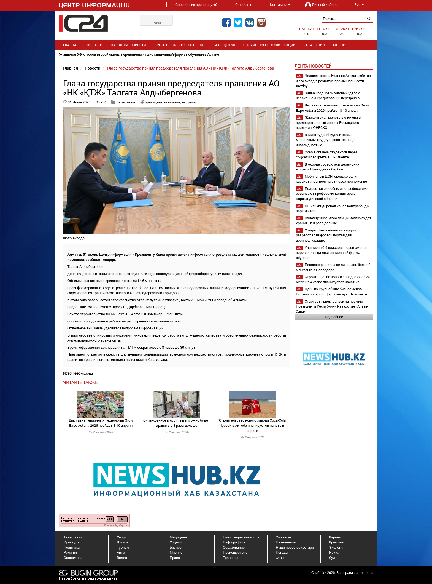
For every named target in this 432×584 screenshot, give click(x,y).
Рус (359, 4)
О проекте (243, 4)
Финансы (283, 537)
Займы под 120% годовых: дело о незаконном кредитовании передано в (328, 95)
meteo (157, 23)
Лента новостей (313, 66)
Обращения (314, 45)
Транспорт (231, 557)
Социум (176, 542)
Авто (121, 552)
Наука (334, 552)
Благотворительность (241, 537)
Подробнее (334, 316)
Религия (70, 552)
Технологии (73, 537)
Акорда (87, 373)
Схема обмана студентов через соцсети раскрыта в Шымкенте (327, 155)
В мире (122, 542)
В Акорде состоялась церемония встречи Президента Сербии (327, 167)
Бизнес (176, 547)
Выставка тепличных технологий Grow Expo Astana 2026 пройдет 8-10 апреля (101, 423)
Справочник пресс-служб (196, 4)
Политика (72, 547)
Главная (71, 45)
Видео (122, 557)
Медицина (178, 537)
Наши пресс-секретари (295, 547)
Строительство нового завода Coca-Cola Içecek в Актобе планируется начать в (333, 279)
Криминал (337, 542)
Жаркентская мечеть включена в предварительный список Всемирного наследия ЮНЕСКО (328, 122)
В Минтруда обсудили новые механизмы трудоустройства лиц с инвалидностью (325, 139)
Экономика (125, 102)
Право (175, 557)
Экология (336, 547)
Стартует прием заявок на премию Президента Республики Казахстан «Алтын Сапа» (332, 306)
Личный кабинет (322, 4)
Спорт (122, 537)
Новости (94, 45)
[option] (216, 54)
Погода (282, 552)
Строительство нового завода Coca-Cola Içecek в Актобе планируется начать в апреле (252, 425)
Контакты (280, 4)
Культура (71, 542)
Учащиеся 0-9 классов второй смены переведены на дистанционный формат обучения (331, 252)
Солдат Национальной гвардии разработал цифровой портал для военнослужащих (326, 235)
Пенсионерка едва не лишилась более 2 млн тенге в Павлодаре (333, 267)
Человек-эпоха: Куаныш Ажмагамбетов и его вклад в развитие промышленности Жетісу (333, 80)
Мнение (340, 45)
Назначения (286, 542)
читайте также (80, 382)
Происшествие (235, 552)
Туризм (123, 547)
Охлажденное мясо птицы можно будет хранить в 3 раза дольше (176, 423)
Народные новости (128, 45)
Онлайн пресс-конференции (269, 45)
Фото (280, 557)
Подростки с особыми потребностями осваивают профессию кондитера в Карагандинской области (332, 193)
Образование (234, 547)
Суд (332, 557)
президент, (154, 102)
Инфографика (234, 542)
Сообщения (224, 45)
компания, (173, 102)
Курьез (335, 537)
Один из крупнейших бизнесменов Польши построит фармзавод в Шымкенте (331, 291)
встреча (189, 102)
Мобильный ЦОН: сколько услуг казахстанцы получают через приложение (331, 179)
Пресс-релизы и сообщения (180, 45)
